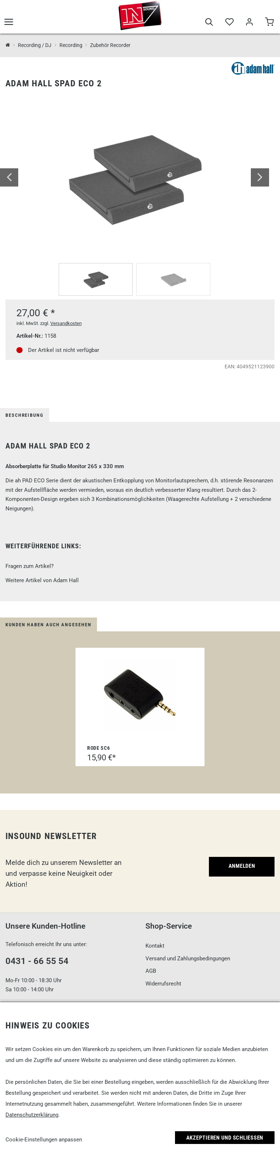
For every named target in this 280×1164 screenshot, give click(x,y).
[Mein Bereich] (249, 22)
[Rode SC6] (140, 694)
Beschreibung (24, 415)
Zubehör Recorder (110, 45)
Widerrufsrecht (163, 983)
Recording (70, 45)
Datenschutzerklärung (31, 1115)
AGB (150, 971)
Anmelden (242, 866)
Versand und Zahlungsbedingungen (187, 958)
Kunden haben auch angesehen (48, 624)
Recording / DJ (34, 45)
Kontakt (154, 945)
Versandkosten (66, 323)
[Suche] (209, 22)
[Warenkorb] (269, 22)
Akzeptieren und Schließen (225, 1137)
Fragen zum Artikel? (29, 566)
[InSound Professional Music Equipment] (7, 45)
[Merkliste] (229, 22)
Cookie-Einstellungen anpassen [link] (43, 1139)
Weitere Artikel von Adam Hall (42, 580)
